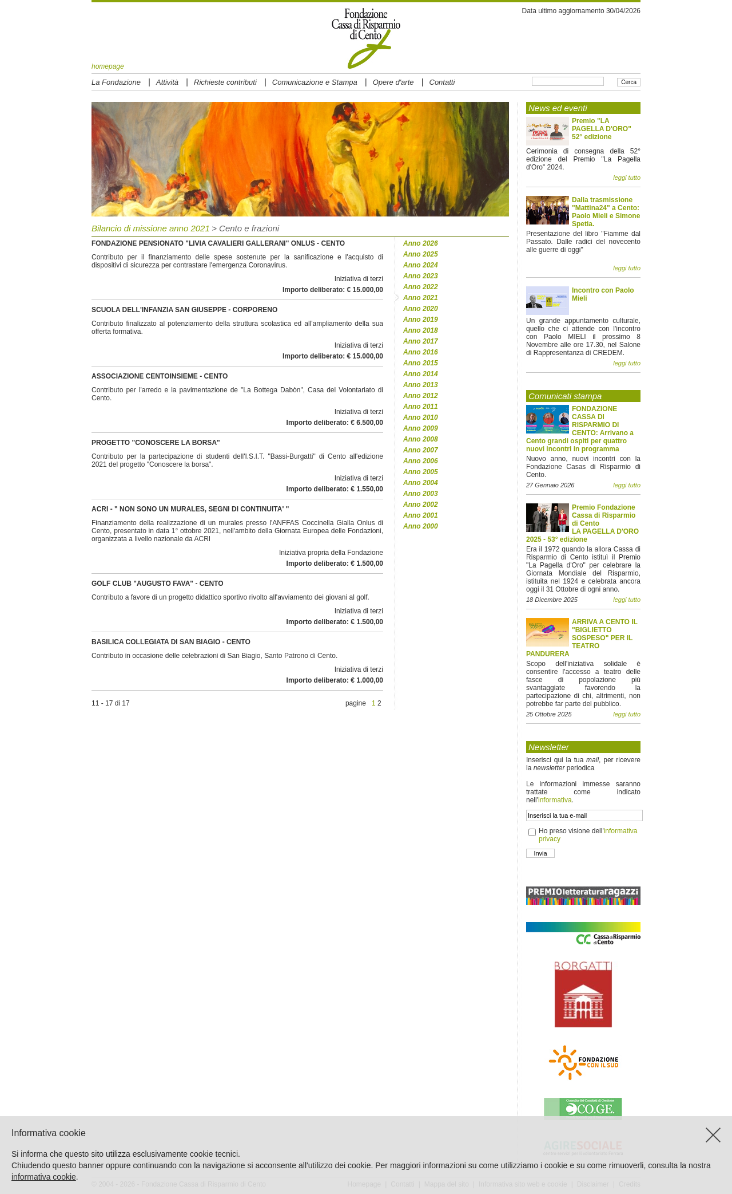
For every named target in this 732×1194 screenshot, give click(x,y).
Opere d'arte (393, 82)
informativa (555, 800)
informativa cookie (43, 1176)
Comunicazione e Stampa (314, 82)
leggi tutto (626, 177)
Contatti (442, 82)
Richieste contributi (225, 82)
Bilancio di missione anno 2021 (151, 228)
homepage (108, 66)
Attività (167, 82)
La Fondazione (116, 82)
